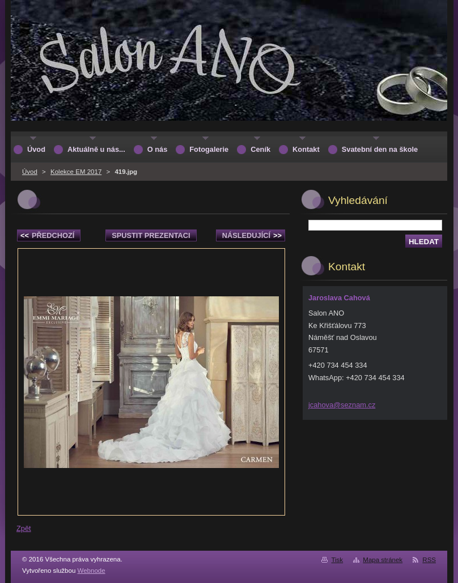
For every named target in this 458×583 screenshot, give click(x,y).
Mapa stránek (382, 559)
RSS (429, 559)
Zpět (23, 528)
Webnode (91, 570)
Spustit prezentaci (151, 235)
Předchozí (47, 235)
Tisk (337, 559)
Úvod (29, 171)
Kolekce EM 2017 (75, 171)
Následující (252, 235)
